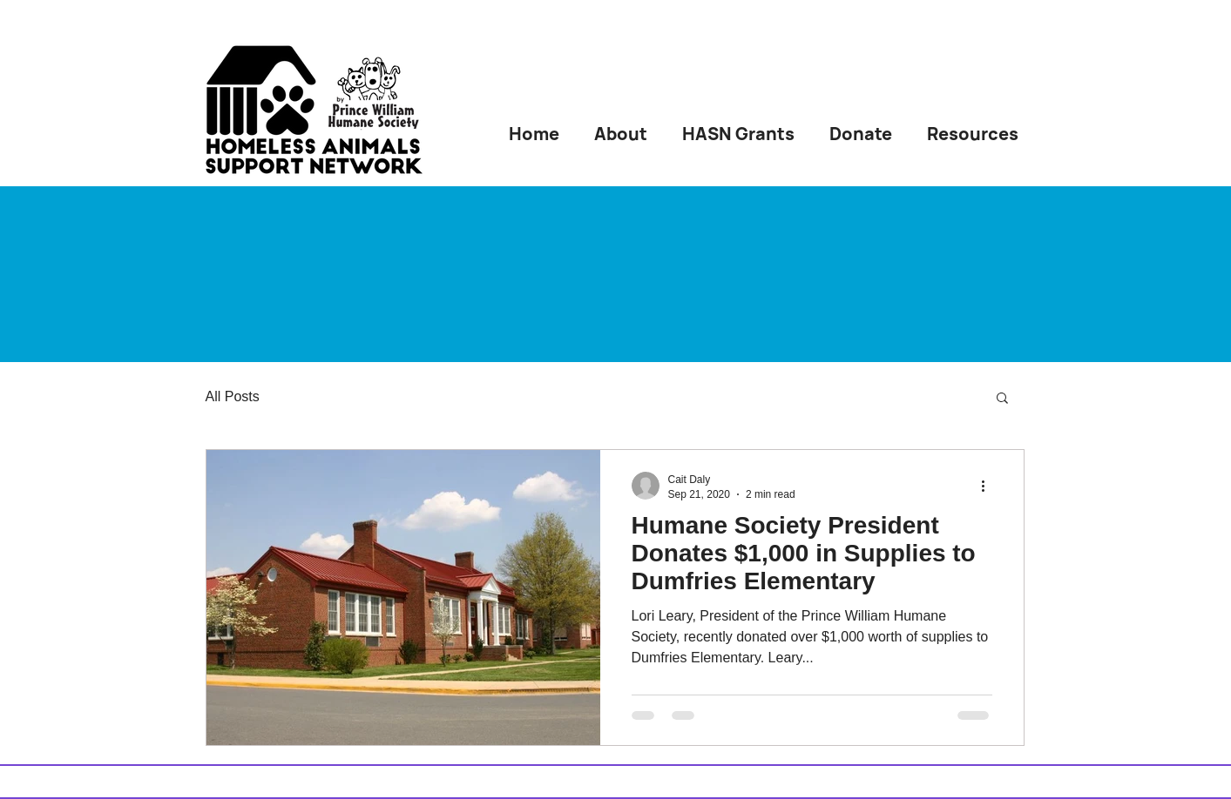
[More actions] (989, 485)
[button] (1002, 399)
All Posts (233, 396)
